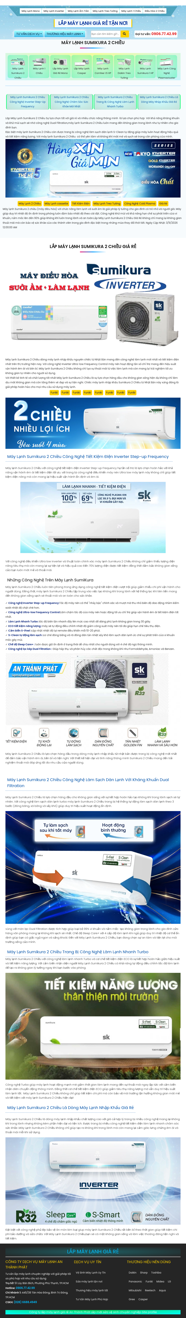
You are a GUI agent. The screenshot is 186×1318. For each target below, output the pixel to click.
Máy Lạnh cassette (56, 203)
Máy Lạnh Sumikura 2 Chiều (18, 68)
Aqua (162, 1290)
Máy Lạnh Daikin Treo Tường (124, 68)
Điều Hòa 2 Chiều (155, 11)
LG (169, 1281)
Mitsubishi (135, 1290)
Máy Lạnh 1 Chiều (131, 11)
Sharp (143, 1272)
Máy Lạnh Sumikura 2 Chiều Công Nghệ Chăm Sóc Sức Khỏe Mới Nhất (71, 101)
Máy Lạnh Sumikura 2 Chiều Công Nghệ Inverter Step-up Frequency (28, 101)
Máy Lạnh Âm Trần (78, 11)
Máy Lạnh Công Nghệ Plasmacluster (167, 68)
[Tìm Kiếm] (105, 34)
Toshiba (156, 1272)
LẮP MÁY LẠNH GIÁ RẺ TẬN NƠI (93, 23)
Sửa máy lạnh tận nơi (89, 1281)
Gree (132, 1299)
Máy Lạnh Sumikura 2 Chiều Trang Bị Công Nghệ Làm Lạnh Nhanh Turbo (115, 101)
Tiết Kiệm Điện (81, 203)
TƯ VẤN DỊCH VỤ (28, 34)
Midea (160, 1281)
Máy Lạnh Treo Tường (105, 11)
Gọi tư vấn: (156, 33)
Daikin (132, 1272)
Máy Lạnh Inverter (54, 11)
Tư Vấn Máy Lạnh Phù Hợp (92, 1299)
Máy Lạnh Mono (31, 11)
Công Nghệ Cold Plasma (139, 203)
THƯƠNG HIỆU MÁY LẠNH (63, 34)
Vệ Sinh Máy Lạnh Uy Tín (91, 1272)
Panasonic (135, 1281)
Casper (143, 1299)
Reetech (150, 1290)
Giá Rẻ (163, 203)
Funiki (54, 392)
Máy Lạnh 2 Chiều (30, 203)
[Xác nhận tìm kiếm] (125, 34)
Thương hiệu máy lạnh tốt (92, 1290)
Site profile (149, 1312)
